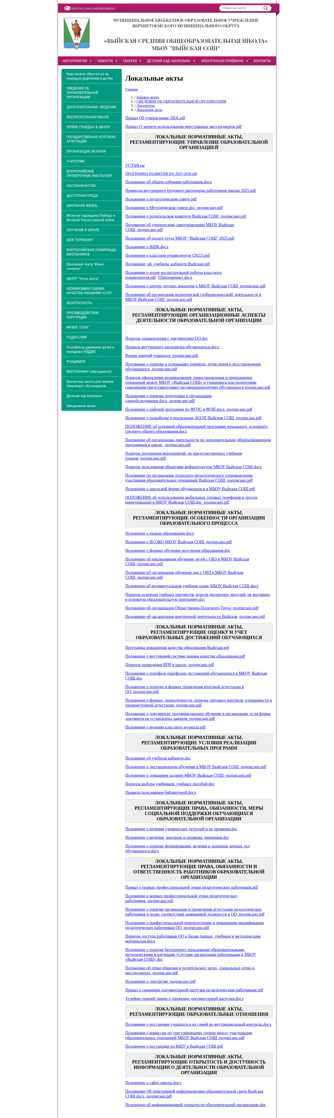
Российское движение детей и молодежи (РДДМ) (90, 349)
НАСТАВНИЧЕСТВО (81, 185)
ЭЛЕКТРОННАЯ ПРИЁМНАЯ (222, 61)
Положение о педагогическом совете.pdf (161, 199)
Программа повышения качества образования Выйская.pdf (177, 647)
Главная (131, 89)
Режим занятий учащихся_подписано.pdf (161, 355)
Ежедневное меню (81, 406)
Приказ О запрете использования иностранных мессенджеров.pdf (183, 126)
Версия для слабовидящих (93, 8)
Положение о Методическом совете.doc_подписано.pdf (174, 207)
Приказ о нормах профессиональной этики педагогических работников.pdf (191, 887)
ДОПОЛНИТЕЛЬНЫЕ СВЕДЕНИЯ (91, 107)
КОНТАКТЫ (262, 61)
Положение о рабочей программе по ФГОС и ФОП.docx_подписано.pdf (188, 409)
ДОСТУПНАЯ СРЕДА (82, 195)
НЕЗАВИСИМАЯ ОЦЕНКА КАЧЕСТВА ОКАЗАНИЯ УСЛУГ (89, 290)
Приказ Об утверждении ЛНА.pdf (155, 118)
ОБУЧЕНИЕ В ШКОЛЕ (83, 230)
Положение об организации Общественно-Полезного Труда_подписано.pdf (191, 608)
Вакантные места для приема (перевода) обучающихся (90, 383)
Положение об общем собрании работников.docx (168, 182)
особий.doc (205, 784)
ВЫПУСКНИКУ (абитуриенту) (89, 371)
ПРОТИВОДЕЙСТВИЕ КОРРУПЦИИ (83, 315)
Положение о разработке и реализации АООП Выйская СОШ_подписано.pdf (193, 418)
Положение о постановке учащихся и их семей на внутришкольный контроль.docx (198, 1024)
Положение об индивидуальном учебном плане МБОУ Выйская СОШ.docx (192, 586)
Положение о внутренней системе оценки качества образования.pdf (185, 656)
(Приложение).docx (175, 277)
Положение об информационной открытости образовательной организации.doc (195, 1104)
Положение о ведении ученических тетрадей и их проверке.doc (181, 829)
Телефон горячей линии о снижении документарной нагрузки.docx (184, 998)
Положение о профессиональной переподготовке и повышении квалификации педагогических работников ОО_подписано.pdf (194, 925)
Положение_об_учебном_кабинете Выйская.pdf (167, 264)
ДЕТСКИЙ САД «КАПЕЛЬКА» (169, 61)
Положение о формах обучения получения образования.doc (177, 550)
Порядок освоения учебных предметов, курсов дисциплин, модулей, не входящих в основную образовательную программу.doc (197, 597)
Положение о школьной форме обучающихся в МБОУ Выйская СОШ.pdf (190, 489)
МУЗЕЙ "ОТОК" (78, 327)
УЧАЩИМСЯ (76, 361)
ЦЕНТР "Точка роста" (83, 278)
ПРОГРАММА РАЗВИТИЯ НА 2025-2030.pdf (161, 174)
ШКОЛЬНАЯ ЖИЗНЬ (82, 205)
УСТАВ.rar (135, 165)
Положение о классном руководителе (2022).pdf (167, 255)
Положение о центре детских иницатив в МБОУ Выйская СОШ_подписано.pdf (195, 286)
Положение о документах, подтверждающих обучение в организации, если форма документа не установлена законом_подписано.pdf (197, 716)
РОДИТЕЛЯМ (77, 337)
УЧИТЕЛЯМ (75, 161)
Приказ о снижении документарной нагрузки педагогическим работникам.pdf (194, 990)
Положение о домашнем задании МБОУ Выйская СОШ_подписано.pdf (188, 775)
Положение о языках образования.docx (159, 533)
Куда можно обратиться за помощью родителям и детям (90, 76)
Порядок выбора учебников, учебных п (160, 784)
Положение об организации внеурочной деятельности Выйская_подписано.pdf (195, 616)
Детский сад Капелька (84, 396)
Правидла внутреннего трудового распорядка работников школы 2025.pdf (190, 190)
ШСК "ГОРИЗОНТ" (80, 240)
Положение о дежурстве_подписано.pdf (160, 981)
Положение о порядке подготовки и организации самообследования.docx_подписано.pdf (168, 398)
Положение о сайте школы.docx (153, 1082)
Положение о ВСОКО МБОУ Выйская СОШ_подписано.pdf (178, 542)
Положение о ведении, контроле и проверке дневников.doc (177, 837)
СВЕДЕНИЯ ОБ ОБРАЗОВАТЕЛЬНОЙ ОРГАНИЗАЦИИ (82, 92)
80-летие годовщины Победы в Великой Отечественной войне (91, 217)
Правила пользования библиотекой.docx (160, 792)
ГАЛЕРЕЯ (130, 61)
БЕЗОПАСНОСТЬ (79, 303)
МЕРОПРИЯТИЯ (75, 61)
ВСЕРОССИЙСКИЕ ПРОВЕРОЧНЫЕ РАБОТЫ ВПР (89, 173)
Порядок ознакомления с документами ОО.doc (166, 338)
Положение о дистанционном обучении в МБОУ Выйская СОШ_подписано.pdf (195, 766)
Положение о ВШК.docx (146, 247)
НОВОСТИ (105, 61)
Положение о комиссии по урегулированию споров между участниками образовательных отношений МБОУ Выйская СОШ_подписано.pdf (188, 1035)
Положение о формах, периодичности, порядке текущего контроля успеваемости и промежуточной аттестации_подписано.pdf (198, 702)
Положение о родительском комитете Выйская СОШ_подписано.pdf (185, 216)
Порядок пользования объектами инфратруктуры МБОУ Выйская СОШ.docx (193, 467)
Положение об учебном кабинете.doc (158, 758)
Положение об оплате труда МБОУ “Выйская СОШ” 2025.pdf (179, 238)
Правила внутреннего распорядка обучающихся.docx (172, 347)
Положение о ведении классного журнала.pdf (165, 727)
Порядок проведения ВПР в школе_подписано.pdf (169, 665)
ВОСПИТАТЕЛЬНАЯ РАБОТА (88, 117)
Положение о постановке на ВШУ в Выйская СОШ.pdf (174, 1046)
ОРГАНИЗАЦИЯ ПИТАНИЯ (86, 151)
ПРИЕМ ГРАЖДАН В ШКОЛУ (88, 127)
